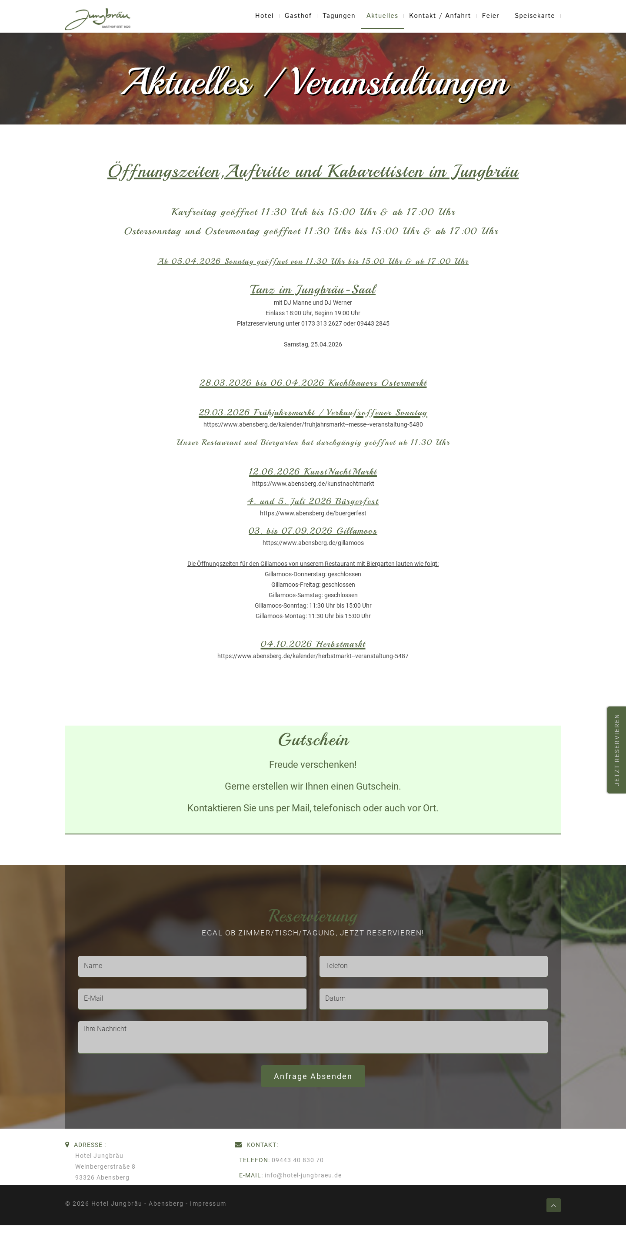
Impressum (208, 1203)
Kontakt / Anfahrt (440, 16)
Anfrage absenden (313, 1076)
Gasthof (298, 16)
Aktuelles (382, 16)
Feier (490, 16)
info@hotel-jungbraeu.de (303, 1175)
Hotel (264, 16)
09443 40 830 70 (298, 1160)
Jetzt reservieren (616, 750)
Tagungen (339, 16)
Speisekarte (535, 16)
